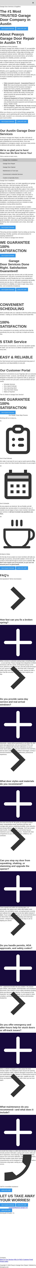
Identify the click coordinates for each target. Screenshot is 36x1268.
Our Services (10, 1259)
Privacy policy (4, 1261)
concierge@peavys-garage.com (18, 1207)
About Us (3, 1259)
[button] (33, 3)
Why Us (16, 1259)
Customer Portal (28, 1259)
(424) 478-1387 (22, 28)
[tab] (18, 160)
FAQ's (21, 1259)
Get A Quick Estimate (7, 28)
